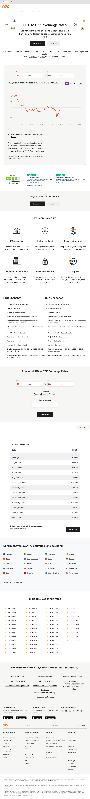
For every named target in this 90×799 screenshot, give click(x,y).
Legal (69, 737)
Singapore (51, 568)
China (8, 559)
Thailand (30, 573)
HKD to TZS (74, 612)
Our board (71, 763)
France (50, 559)
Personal (13, 2)
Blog (26, 760)
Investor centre (72, 749)
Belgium (29, 554)
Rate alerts (28, 746)
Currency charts (29, 743)
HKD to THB (54, 649)
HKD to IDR (32, 612)
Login (81, 6)
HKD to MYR (33, 645)
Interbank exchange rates (32, 737)
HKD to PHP (54, 620)
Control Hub (6, 746)
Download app (50, 737)
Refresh (13, 137)
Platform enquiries (51, 757)
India (7, 563)
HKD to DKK (12, 637)
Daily (37, 394)
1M (71, 83)
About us (70, 735)
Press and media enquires (53, 755)
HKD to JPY (33, 624)
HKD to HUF (33, 608)
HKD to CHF (12, 624)
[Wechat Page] (74, 710)
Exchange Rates (12, 12)
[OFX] (5, 6)
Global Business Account (10, 735)
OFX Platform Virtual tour (31, 735)
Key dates (71, 755)
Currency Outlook (29, 757)
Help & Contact (54, 725)
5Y (77, 83)
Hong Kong (23, 333)
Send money (50, 735)
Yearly (53, 394)
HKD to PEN (54, 612)
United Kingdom (53, 573)
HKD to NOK (33, 649)
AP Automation (7, 751)
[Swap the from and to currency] (45, 76)
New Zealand (10, 568)
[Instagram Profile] (81, 710)
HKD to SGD (54, 645)
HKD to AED (12, 608)
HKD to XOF (74, 633)
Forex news (28, 763)
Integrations (6, 754)
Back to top (83, 427)
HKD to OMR (54, 608)
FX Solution (6, 743)
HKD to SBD (54, 637)
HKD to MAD (33, 637)
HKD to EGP (12, 641)
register (33, 57)
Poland (29, 568)
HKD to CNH (12, 629)
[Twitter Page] (70, 710)
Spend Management (8, 749)
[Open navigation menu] (86, 6)
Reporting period (45, 400)
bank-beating (26, 34)
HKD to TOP (54, 653)
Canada (71, 554)
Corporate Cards (7, 740)
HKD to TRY (74, 608)
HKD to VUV (74, 624)
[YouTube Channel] (77, 710)
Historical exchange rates (32, 740)
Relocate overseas (51, 743)
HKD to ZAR (74, 641)
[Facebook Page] (62, 710)
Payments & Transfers (9, 737)
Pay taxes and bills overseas (54, 746)
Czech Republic (66, 333)
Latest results (72, 752)
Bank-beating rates (73, 241)
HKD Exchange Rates (25, 12)
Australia (9, 554)
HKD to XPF (74, 637)
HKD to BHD (12, 616)
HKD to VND (74, 620)
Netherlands (73, 563)
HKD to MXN (33, 641)
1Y (74, 83)
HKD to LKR (33, 633)
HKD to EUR (12, 645)
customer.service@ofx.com (17, 686)
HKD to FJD (12, 649)
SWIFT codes (28, 749)
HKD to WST (74, 629)
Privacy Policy (72, 740)
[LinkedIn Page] (66, 710)
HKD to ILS (32, 616)
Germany (72, 559)
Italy (49, 563)
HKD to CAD (12, 620)
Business (5, 2)
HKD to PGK (54, 616)
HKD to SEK (54, 641)
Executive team (72, 766)
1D (63, 83)
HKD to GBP (12, 653)
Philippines (51, 554)
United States (73, 573)
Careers (70, 769)
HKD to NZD (33, 653)
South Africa (73, 568)
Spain (8, 573)
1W (67, 84)
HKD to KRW (33, 629)
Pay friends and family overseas (55, 740)
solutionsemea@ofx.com (45, 697)
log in (42, 57)
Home (3, 12)
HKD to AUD (12, 612)
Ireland (29, 563)
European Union (32, 559)
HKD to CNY (12, 633)
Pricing (5, 757)
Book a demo (81, 725)
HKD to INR (32, 620)
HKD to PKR (54, 624)
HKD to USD (74, 616)
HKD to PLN (54, 629)
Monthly (45, 394)
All (81, 83)
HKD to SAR (54, 633)
